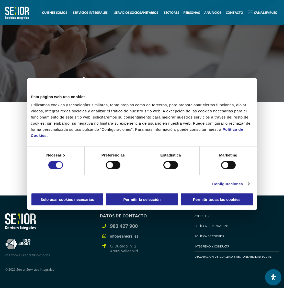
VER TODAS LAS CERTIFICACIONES (27, 255)
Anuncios (212, 12)
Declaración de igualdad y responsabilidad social (233, 256)
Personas (191, 12)
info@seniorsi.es (124, 236)
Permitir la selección (142, 199)
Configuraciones (227, 184)
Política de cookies (209, 236)
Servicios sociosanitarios (136, 12)
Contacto (234, 12)
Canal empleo (265, 12)
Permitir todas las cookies (217, 199)
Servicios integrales (90, 12)
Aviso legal (203, 216)
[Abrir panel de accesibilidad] (273, 277)
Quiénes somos (54, 12)
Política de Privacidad (211, 226)
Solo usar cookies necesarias (67, 199)
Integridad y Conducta (212, 246)
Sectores (171, 12)
